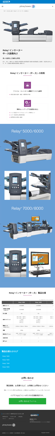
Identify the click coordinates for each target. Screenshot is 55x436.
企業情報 (4, 432)
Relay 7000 (5, 363)
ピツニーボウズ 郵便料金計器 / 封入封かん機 (13, 413)
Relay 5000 (5, 356)
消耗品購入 (20, 416)
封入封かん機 (9, 11)
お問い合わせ (11, 418)
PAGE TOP (53, 433)
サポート (4, 418)
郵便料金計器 (5, 416)
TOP (5, 11)
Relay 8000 (5, 367)
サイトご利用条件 (10, 432)
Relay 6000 (5, 360)
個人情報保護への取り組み (20, 432)
